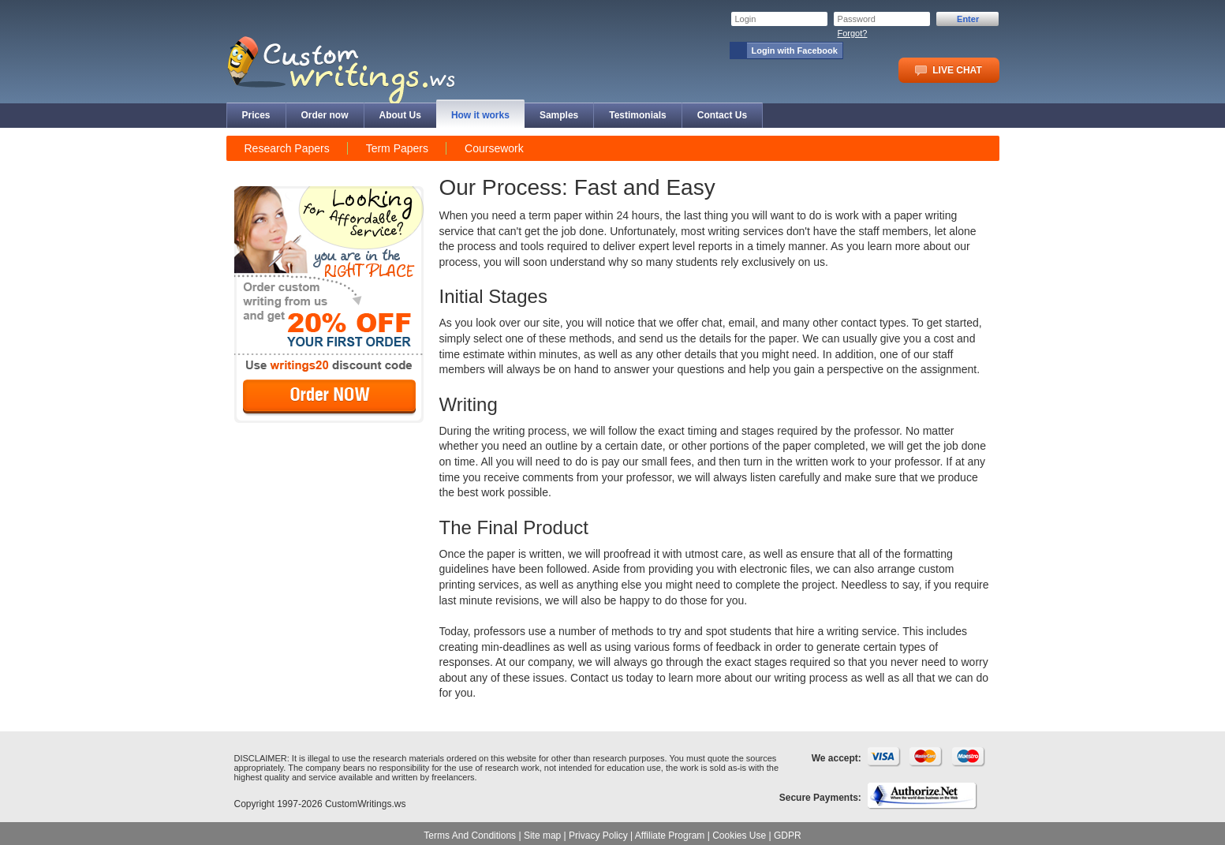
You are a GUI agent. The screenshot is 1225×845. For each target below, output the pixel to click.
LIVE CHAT (948, 70)
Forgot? (853, 33)
